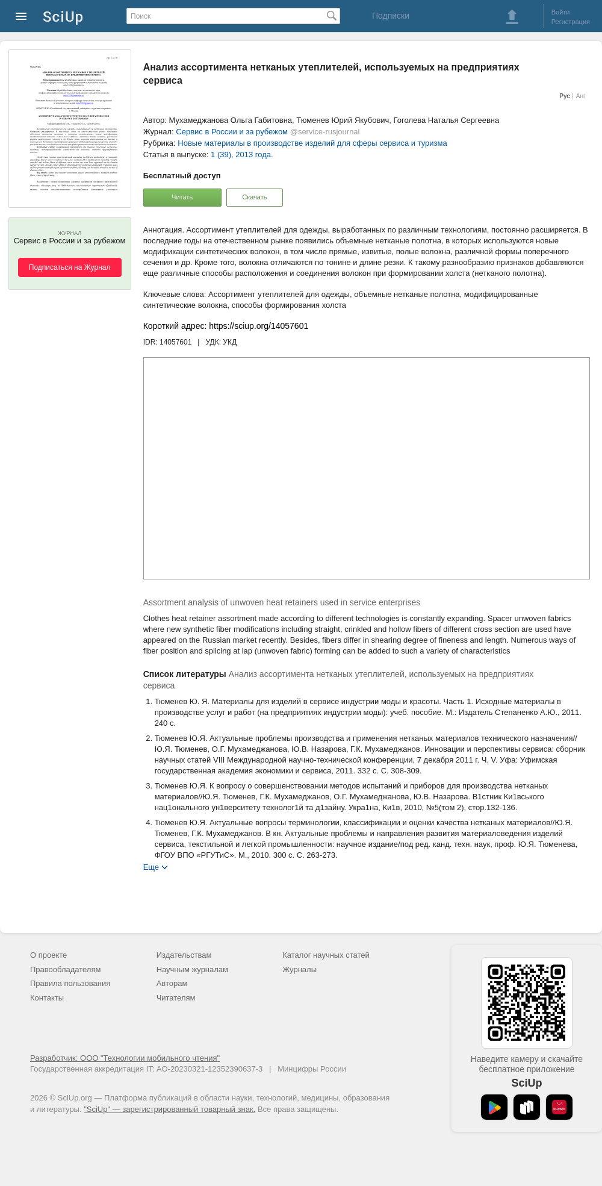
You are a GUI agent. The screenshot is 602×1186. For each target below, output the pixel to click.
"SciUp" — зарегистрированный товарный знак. (169, 1109)
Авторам (172, 983)
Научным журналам (192, 969)
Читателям (176, 997)
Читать (182, 197)
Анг (581, 96)
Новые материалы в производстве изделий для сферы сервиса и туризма (312, 143)
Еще (151, 866)
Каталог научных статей (326, 955)
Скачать (254, 197)
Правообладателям (65, 969)
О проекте (48, 955)
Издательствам (184, 955)
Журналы (299, 969)
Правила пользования (70, 983)
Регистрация (570, 21)
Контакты (47, 997)
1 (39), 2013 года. (242, 154)
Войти (560, 12)
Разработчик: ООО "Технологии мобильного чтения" (125, 1058)
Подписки (390, 15)
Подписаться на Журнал (70, 267)
